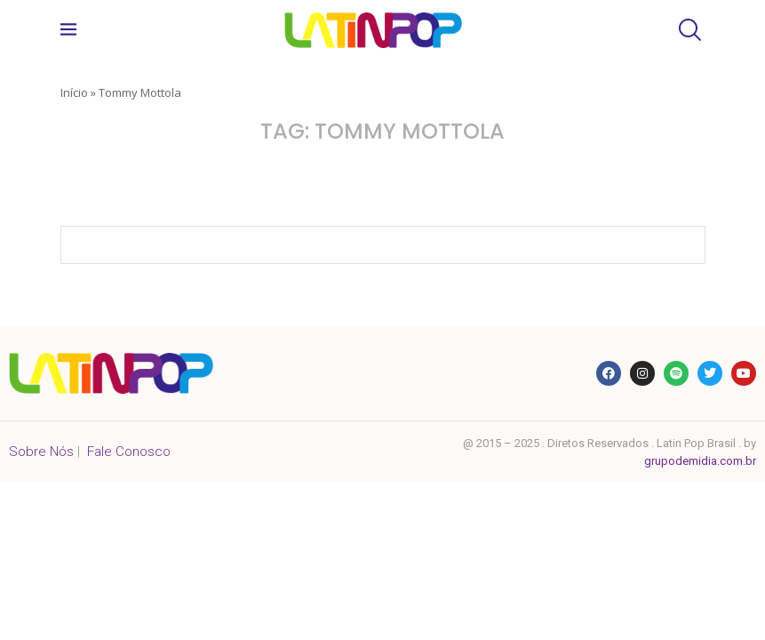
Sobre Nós (41, 452)
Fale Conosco (129, 452)
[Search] (687, 30)
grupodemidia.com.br (700, 461)
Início (74, 92)
